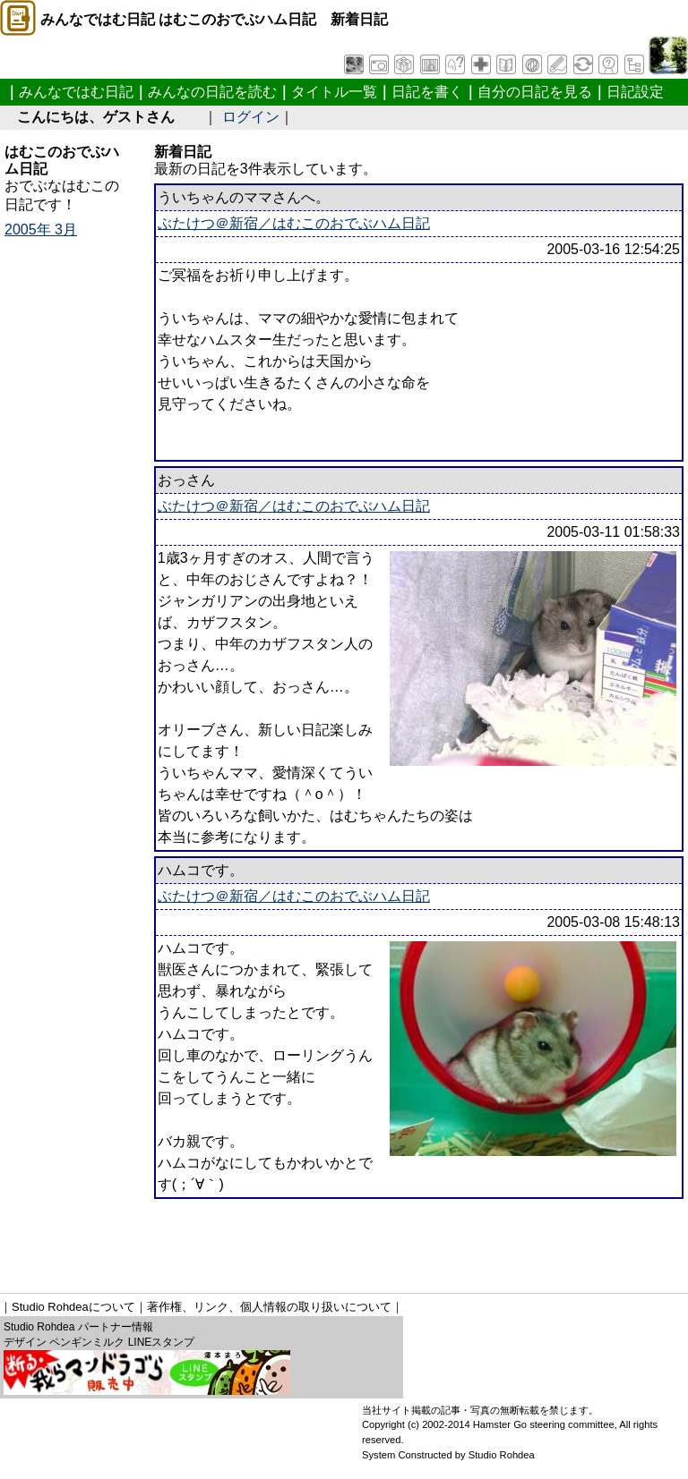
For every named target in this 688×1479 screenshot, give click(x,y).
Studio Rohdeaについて (73, 1306)
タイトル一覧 (334, 91)
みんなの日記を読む (212, 91)
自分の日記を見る (534, 91)
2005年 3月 (40, 229)
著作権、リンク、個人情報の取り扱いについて (269, 1306)
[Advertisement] (330, 1239)
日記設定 (635, 91)
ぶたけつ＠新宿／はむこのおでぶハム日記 (294, 223)
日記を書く (427, 91)
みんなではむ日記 (76, 91)
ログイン (251, 116)
